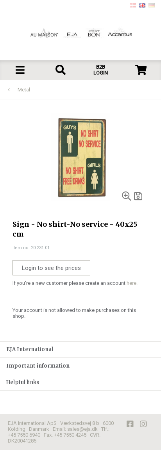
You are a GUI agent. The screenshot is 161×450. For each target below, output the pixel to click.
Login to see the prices (51, 267)
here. (132, 283)
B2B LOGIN (100, 70)
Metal (24, 90)
